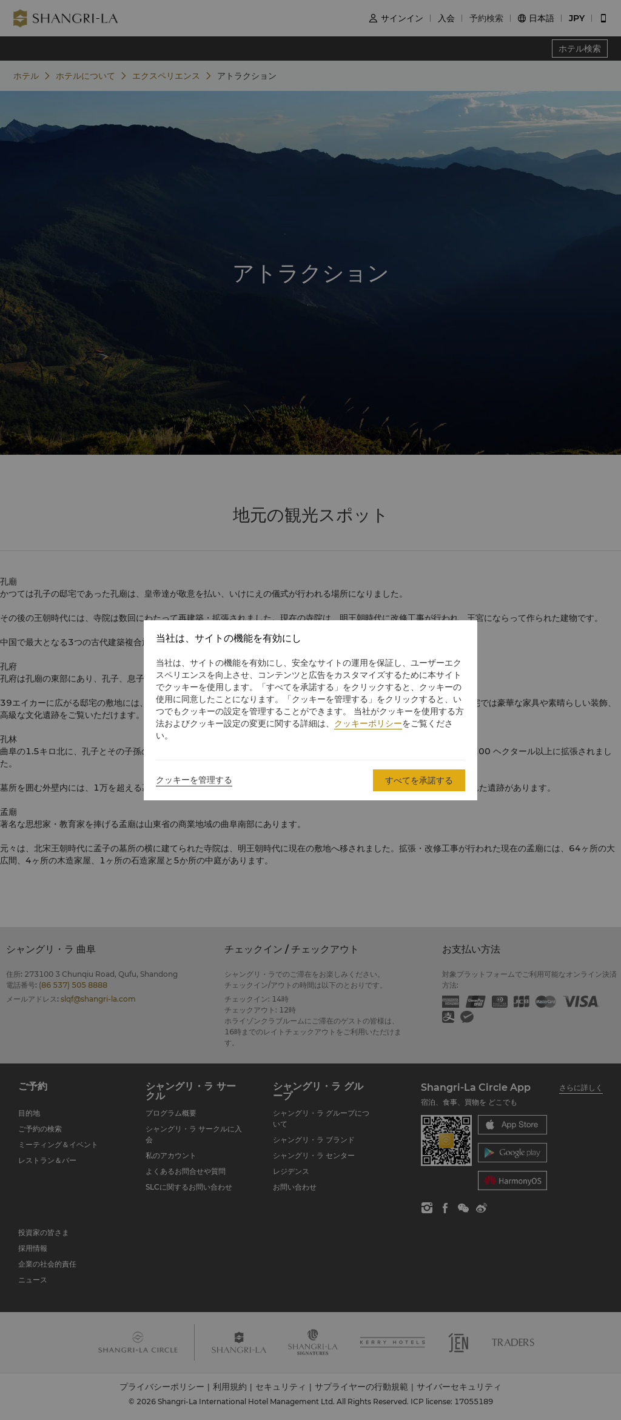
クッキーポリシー (368, 723)
